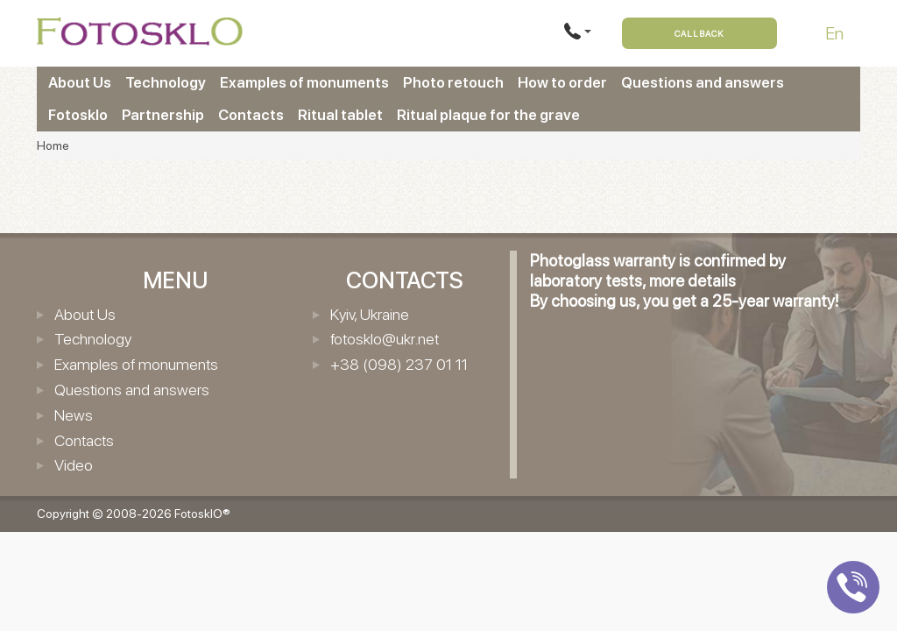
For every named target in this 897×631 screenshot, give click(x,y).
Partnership (163, 115)
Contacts (251, 115)
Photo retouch (453, 82)
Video (73, 465)
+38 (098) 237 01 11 (399, 364)
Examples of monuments (304, 82)
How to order (562, 82)
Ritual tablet (340, 115)
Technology (165, 82)
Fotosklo (78, 115)
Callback (699, 33)
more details (692, 281)
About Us (79, 82)
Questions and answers (702, 82)
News (73, 415)
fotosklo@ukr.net (384, 339)
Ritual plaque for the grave (488, 115)
